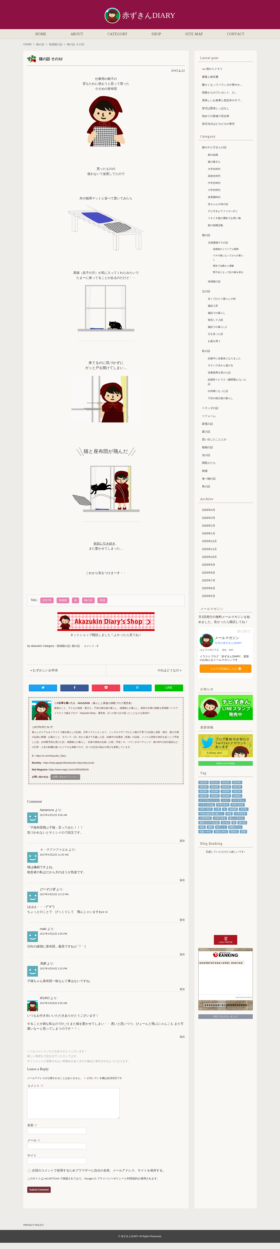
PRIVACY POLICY (33, 1231)
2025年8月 (208, 572)
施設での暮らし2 (217, 326)
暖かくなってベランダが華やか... (222, 84)
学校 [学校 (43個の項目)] (229, 813)
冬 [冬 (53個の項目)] (224, 809)
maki (43, 929)
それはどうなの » (169, 670)
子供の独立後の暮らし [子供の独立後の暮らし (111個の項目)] (211, 813)
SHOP (156, 34)
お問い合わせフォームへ (65, 776)
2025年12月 (209, 541)
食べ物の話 (209, 478)
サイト (32, 1161)
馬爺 (43, 963)
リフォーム (209, 416)
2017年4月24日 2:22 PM (53, 968)
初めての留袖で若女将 (215, 116)
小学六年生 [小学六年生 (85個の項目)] (220, 818)
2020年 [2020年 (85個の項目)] (226, 791)
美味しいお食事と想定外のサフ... (222, 100)
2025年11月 (209, 549)
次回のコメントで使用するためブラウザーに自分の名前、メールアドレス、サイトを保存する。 (99, 1176)
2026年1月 (208, 533)
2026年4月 (208, 509)
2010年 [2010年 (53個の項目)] (203, 782)
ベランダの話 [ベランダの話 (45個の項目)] (207, 804)
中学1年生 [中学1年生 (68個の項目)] (222, 804)
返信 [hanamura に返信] (182, 840)
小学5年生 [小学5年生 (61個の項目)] (205, 818)
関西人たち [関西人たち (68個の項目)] (235, 827)
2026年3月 (208, 517)
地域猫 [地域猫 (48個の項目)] (232, 809)
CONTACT (236, 34)
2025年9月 (208, 564)
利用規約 (132, 1184)
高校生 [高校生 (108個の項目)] (233, 831)
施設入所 (213, 305)
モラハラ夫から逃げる (220, 365)
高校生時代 (214, 175)
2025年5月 (208, 595)
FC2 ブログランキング (225, 1016)
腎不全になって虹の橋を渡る (228, 272)
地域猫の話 (55, 44)
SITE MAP (194, 34)
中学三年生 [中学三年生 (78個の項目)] (237, 804)
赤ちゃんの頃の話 (218, 204)
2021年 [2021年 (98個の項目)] (237, 791)
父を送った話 (215, 333)
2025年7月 (208, 580)
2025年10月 (209, 556)
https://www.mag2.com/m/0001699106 (69, 769)
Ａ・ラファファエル (54, 849)
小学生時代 (214, 189)
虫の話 (206, 455)
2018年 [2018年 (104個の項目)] (203, 791)
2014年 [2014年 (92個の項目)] (203, 787)
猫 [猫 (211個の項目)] (234, 822)
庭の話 (206, 431)
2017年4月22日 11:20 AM (54, 854)
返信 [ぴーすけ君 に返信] (182, 919)
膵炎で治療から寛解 (223, 265)
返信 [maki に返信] (182, 954)
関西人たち (209, 462)
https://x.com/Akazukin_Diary (51, 755)
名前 (32, 1131)
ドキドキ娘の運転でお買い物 (224, 218)
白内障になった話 (218, 391)
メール (33, 1146)
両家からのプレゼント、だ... (219, 92)
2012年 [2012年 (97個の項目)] (226, 782)
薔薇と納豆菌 (210, 76)
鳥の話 (206, 486)
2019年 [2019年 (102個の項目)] (215, 791)
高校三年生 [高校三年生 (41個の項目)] (221, 831)
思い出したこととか (214, 439)
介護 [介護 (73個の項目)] (217, 809)
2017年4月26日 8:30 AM (53, 1003)
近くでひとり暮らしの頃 (222, 298)
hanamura (47, 810)
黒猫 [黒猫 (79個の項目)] (243, 831)
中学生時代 (214, 182)
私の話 (206, 350)
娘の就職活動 (215, 225)
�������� (244, 997)
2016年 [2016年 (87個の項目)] (226, 787)
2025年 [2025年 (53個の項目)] (237, 796)
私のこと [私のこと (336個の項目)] (221, 827)
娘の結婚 (213, 154)
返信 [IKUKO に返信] (182, 1036)
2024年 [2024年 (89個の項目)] (226, 796)
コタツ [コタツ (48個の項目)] (225, 800)
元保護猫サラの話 (218, 242)
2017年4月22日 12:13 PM (54, 894)
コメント (35, 1085)
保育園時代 (214, 197)
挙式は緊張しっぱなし (215, 108)
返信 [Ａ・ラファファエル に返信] (182, 880)
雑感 (204, 470)
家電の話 (207, 423)
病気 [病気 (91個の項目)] (202, 827)
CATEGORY (117, 34)
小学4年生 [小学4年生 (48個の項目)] (240, 813)
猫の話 (40, 44)
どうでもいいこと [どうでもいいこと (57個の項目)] (209, 800)
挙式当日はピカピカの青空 (218, 123)
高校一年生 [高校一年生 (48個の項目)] (205, 831)
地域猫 (63, 600)
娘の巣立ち (214, 161)
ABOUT (77, 34)
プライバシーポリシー (110, 1184)
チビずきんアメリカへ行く (223, 211)
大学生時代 (214, 168)
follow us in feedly (225, 763)
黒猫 (102, 600)
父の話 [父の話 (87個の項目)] (225, 822)
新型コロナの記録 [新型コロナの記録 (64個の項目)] (209, 822)
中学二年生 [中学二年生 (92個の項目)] (205, 809)
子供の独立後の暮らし (220, 398)
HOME (40, 34)
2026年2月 (208, 525)
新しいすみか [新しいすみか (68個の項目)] (236, 818)
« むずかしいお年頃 (44, 670)
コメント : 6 (91, 645)
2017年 (47, 600)
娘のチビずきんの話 (214, 147)
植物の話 (207, 447)
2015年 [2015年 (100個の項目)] (215, 787)
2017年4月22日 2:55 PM (53, 933)
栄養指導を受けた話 (219, 372)
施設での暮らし (217, 312)
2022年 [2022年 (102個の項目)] (203, 796)
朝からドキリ (214, 68)
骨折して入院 (215, 319)
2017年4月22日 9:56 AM (53, 815)
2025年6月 (208, 588)
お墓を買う (214, 341)
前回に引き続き (104, 543)
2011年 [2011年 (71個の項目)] (215, 782)
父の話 (206, 291)
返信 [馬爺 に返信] (182, 989)
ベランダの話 (210, 408)
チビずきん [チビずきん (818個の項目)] (238, 800)
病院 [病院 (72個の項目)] (210, 827)
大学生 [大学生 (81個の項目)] (243, 809)
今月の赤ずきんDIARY (228, 643)
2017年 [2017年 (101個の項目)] (237, 787)
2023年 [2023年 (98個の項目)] (215, 796)
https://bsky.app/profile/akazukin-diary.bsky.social (68, 762)
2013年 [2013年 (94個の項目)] (237, 782)
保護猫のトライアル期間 (226, 249)
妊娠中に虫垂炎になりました (224, 358)
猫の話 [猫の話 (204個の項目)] (242, 822)
